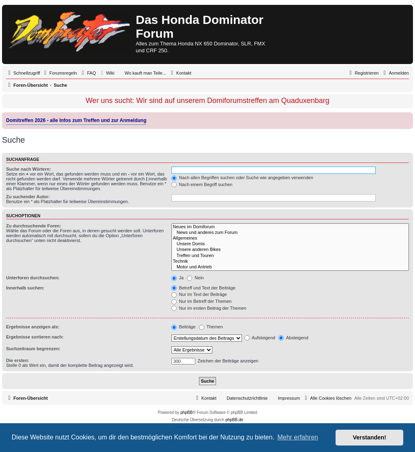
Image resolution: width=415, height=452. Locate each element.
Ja (177, 277)
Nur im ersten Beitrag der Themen (208, 308)
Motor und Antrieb (290, 267)
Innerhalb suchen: (25, 287)
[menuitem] (59, 73)
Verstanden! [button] (369, 437)
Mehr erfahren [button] (297, 437)
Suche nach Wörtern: (28, 169)
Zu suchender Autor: (28, 196)
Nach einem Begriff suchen (202, 184)
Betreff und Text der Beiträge (203, 287)
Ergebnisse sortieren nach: (35, 336)
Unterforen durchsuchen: (33, 277)
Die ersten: (17, 360)
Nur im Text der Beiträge (199, 294)
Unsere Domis (290, 244)
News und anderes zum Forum (290, 233)
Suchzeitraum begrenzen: (33, 348)
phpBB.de (234, 420)
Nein (195, 277)
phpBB (186, 412)
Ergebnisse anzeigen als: (32, 326)
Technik (290, 261)
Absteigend (293, 337)
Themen (211, 326)
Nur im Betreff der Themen (201, 301)
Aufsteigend (260, 337)
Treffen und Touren (290, 256)
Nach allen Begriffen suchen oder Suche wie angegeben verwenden (242, 177)
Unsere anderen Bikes (290, 250)
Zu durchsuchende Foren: (33, 225)
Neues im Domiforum (290, 227)
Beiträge (183, 326)
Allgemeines (290, 238)
